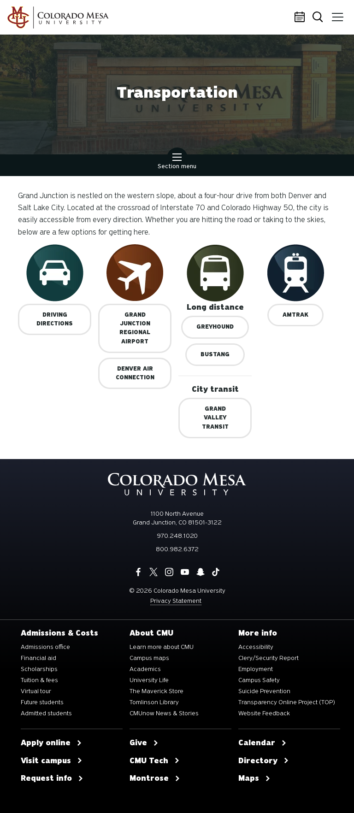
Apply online (51, 743)
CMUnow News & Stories (164, 713)
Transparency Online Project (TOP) (286, 702)
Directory (263, 761)
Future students (42, 702)
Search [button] (319, 18)
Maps (254, 778)
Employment (255, 669)
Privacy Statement (175, 601)
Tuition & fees (39, 680)
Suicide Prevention (264, 691)
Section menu (177, 162)
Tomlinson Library (154, 702)
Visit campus (52, 761)
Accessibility (255, 647)
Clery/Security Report (268, 658)
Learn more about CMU (162, 647)
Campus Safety (259, 680)
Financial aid (38, 658)
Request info (52, 778)
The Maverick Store (156, 691)
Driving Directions (54, 319)
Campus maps (149, 658)
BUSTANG (215, 354)
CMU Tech (155, 761)
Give (144, 743)
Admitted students (46, 713)
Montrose (155, 778)
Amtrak (295, 315)
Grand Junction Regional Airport (134, 328)
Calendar (301, 17)
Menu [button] (337, 14)
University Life (149, 680)
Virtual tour (36, 691)
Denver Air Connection (135, 373)
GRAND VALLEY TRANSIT (215, 418)
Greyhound (215, 327)
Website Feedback (264, 713)
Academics (145, 669)
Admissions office (45, 647)
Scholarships (39, 669)
